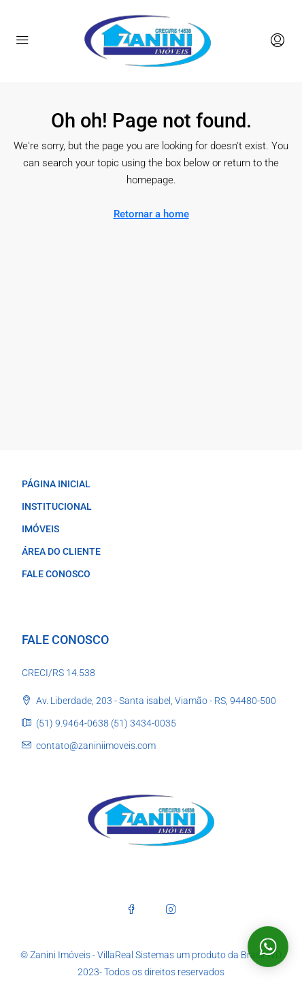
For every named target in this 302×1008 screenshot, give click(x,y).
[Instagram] (171, 909)
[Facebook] (131, 909)
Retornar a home (151, 214)
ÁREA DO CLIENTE (61, 551)
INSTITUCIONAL (57, 506)
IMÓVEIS (40, 528)
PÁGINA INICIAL (56, 483)
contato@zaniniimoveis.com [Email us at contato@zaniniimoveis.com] (96, 745)
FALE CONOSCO (56, 573)
